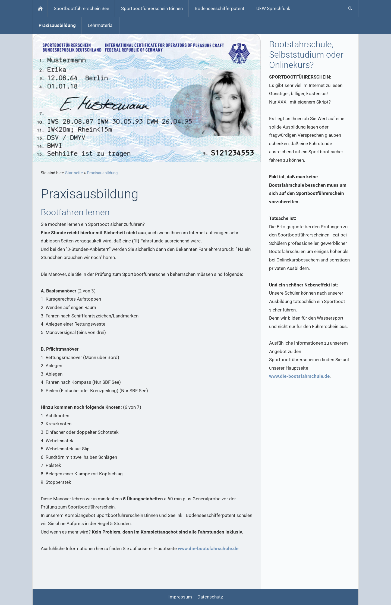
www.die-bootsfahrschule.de (208, 548)
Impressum (180, 597)
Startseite (74, 172)
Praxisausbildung (102, 172)
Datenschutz (210, 597)
